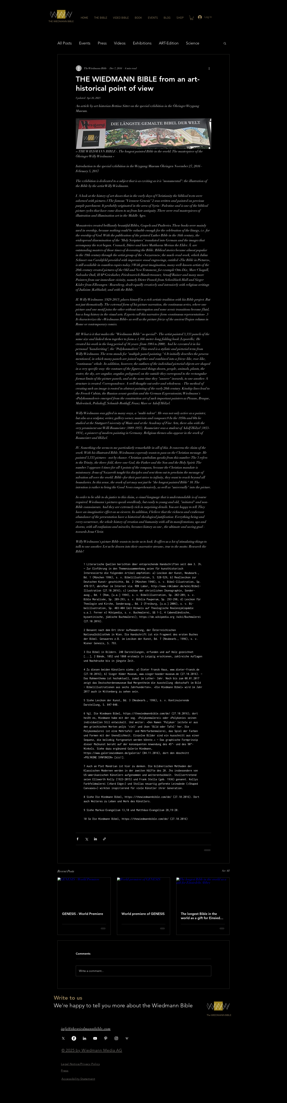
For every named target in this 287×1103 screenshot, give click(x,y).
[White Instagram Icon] (116, 1038)
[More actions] (209, 68)
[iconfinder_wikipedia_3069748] (127, 1038)
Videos (120, 43)
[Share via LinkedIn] (95, 839)
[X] (63, 1038)
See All (226, 870)
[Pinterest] (105, 1038)
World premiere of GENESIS (143, 914)
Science (192, 43)
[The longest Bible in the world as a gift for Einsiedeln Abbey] (202, 892)
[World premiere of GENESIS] (143, 892)
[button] (61, 21)
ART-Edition (169, 43)
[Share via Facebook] (77, 839)
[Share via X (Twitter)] (86, 839)
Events (84, 43)
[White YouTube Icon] (95, 1038)
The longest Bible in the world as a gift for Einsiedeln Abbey (203, 916)
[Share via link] (104, 839)
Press (102, 43)
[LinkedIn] (84, 1038)
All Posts (64, 43)
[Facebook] (74, 1038)
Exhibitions (142, 43)
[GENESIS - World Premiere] (84, 892)
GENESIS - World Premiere (82, 914)
